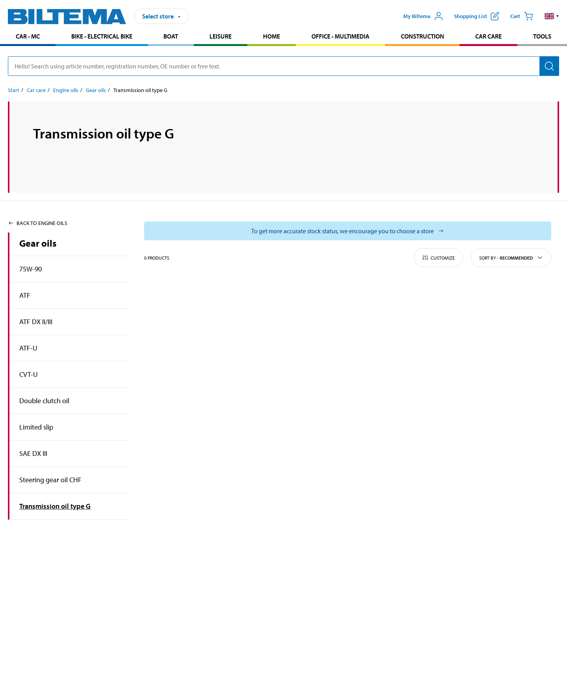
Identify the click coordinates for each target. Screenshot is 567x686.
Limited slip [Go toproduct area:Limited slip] (36, 427)
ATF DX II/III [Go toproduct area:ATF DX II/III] (35, 321)
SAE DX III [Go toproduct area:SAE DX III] (33, 453)
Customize (438, 257)
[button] (552, 16)
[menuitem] (28, 37)
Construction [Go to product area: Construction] (422, 36)
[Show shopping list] (476, 16)
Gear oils (37, 243)
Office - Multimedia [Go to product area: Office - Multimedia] (340, 36)
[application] (551, 668)
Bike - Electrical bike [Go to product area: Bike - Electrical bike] (101, 36)
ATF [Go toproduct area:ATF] (24, 295)
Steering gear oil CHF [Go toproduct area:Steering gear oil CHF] (50, 479)
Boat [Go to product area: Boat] (170, 36)
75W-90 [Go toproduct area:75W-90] (30, 268)
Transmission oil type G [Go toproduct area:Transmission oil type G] (55, 506)
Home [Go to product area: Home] (271, 36)
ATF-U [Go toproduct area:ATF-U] (28, 347)
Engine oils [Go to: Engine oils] (65, 90)
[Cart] (521, 16)
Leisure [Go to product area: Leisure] (220, 36)
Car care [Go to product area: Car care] (488, 36)
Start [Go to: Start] (13, 90)
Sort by (511, 257)
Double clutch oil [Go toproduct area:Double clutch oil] (44, 400)
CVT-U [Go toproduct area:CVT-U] (28, 374)
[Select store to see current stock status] (347, 230)
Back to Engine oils (37, 223)
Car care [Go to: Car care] (36, 90)
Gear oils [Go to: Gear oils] (96, 90)
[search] (283, 66)
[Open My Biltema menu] (423, 16)
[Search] (549, 66)
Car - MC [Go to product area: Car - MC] (28, 36)
